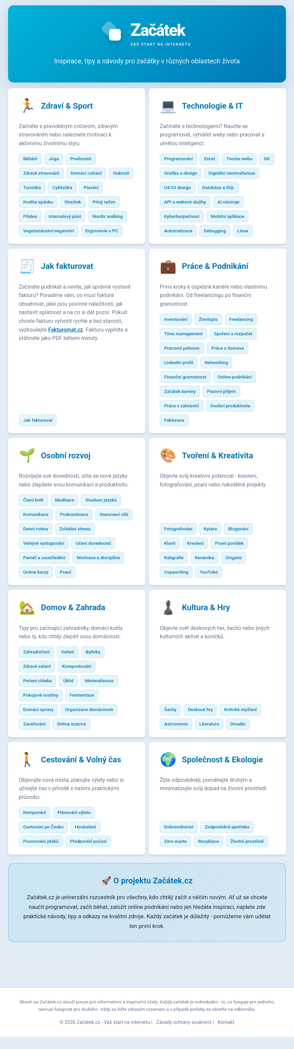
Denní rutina (79, 556)
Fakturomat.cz (39, 355)
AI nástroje (178, 217)
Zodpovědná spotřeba (230, 872)
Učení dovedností (44, 585)
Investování (179, 336)
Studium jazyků (104, 527)
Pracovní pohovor (185, 365)
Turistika (63, 188)
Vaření (71, 695)
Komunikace (39, 542)
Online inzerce (74, 767)
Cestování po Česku (47, 872)
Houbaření (89, 872)
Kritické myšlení (244, 753)
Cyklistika (93, 188)
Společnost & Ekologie (225, 805)
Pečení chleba (41, 724)
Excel (213, 159)
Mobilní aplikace (184, 231)
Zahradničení (40, 695)
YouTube (212, 614)
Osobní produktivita (234, 422)
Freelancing (244, 336)
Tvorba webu (243, 159)
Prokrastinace (77, 542)
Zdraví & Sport (70, 106)
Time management (186, 350)
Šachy (173, 753)
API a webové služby (232, 203)
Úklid (72, 724)
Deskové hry (203, 753)
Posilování (84, 159)
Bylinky (96, 695)
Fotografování (181, 570)
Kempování (38, 858)
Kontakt (226, 1034)
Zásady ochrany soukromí (184, 1034)
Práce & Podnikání (218, 283)
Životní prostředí (250, 887)
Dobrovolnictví (182, 872)
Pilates (68, 217)
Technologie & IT (215, 106)
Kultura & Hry (209, 651)
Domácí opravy (42, 753)
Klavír (173, 585)
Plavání (34, 203)
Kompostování (80, 710)
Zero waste (178, 887)
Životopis (211, 336)
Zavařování (38, 767)
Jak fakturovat (70, 283)
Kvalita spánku (68, 203)
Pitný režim (38, 217)
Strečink (102, 203)
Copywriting (179, 614)
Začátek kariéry (183, 408)
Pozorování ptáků (44, 887)
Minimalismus (102, 724)
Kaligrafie (177, 599)
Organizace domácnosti (92, 753)
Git (170, 174)
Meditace (68, 527)
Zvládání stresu (42, 570)
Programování (181, 159)
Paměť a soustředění (94, 585)
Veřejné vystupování (89, 570)
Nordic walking (42, 231)
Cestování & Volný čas (84, 805)
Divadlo (241, 767)
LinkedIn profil (181, 379)
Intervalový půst (103, 217)
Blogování (242, 570)
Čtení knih (37, 527)
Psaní (32, 614)
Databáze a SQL (183, 203)
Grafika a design (201, 174)
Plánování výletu (77, 858)
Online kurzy (93, 599)
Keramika (207, 599)
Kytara (213, 570)
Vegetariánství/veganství (93, 231)
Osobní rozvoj (69, 474)
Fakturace (177, 437)
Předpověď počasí (92, 887)
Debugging (178, 246)
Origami (237, 599)
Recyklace (212, 887)
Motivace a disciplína (48, 599)
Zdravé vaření (40, 710)
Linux (206, 246)
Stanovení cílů (41, 556)
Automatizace (226, 231)
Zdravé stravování (45, 174)
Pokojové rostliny (44, 739)
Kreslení (199, 585)
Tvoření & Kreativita (220, 474)
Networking (220, 379)
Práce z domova (231, 365)
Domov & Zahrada (76, 651)
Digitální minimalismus (190, 188)
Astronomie (179, 767)
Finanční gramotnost (188, 394)
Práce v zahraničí (184, 422)
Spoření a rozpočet (236, 350)
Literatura (213, 767)
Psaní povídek (232, 585)
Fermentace (85, 739)
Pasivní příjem (224, 408)
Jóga (57, 159)
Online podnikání (238, 394)
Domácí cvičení (89, 174)
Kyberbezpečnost (218, 217)
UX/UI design (239, 188)
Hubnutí (35, 188)
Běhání (34, 159)
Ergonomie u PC (43, 246)
